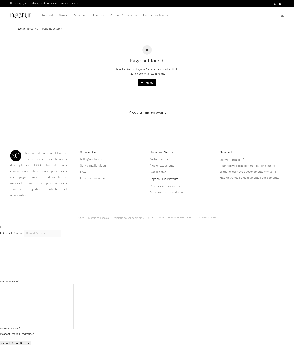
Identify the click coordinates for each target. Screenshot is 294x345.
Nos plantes (158, 171)
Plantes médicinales (155, 15)
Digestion (80, 15)
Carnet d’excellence (123, 15)
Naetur (21, 29)
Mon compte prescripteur (167, 192)
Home (147, 82)
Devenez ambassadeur (165, 186)
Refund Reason (9, 281)
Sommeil (47, 15)
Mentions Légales (98, 218)
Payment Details (10, 328)
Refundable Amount (12, 233)
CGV (81, 218)
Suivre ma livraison (93, 165)
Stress (63, 15)
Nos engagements (162, 165)
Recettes (98, 15)
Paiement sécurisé (92, 177)
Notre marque (159, 159)
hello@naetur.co (91, 159)
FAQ (83, 171)
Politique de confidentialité (128, 218)
